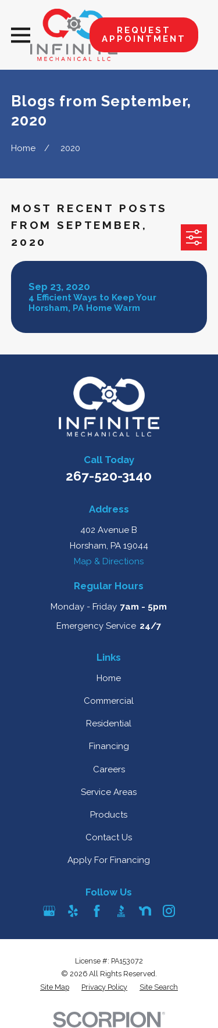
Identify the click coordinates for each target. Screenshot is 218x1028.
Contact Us (108, 837)
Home (109, 678)
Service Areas (109, 792)
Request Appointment (144, 34)
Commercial (109, 701)
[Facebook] (97, 911)
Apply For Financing (108, 860)
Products (108, 814)
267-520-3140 (109, 475)
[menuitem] (54, 987)
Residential (108, 723)
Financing (109, 746)
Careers (109, 769)
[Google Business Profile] (49, 911)
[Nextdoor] (145, 911)
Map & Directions (109, 561)
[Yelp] (73, 911)
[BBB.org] (121, 911)
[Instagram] (169, 911)
